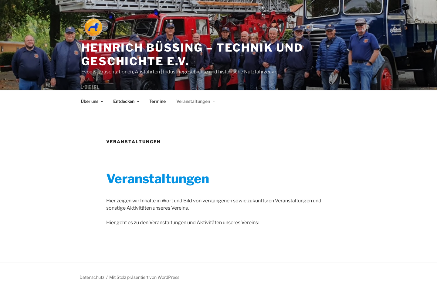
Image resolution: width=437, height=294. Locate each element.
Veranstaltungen (196, 101)
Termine (157, 101)
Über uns (92, 101)
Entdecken (126, 101)
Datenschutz (92, 277)
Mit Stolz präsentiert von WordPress (144, 277)
